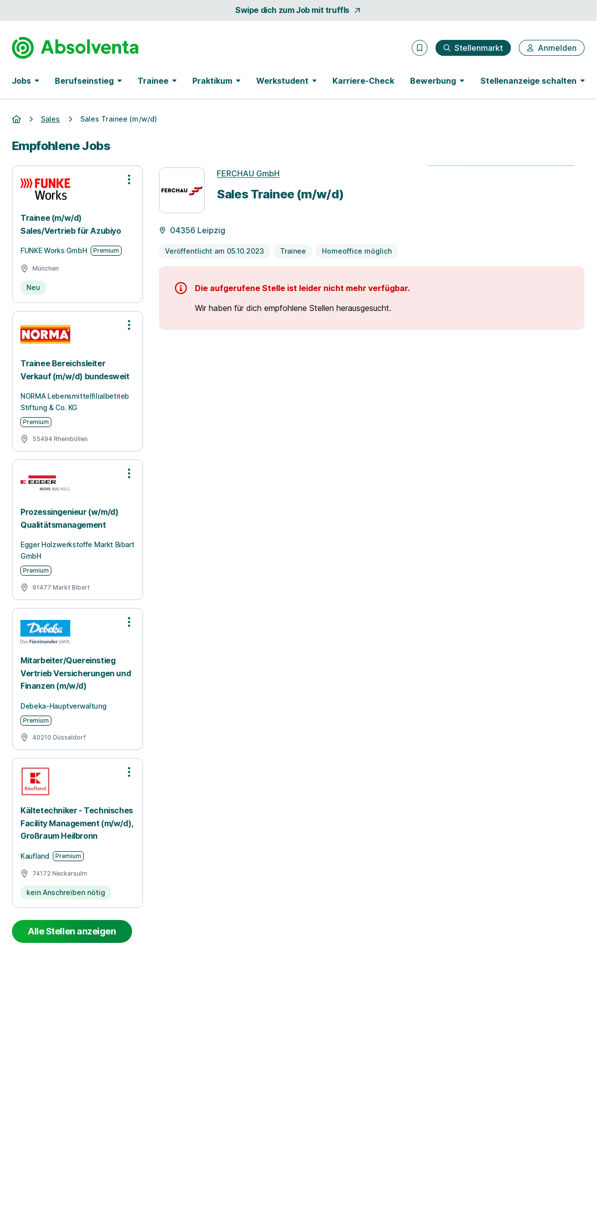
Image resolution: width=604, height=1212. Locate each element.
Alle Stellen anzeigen (72, 931)
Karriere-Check (363, 81)
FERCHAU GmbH (248, 173)
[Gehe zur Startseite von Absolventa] (75, 48)
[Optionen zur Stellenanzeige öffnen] (129, 179)
